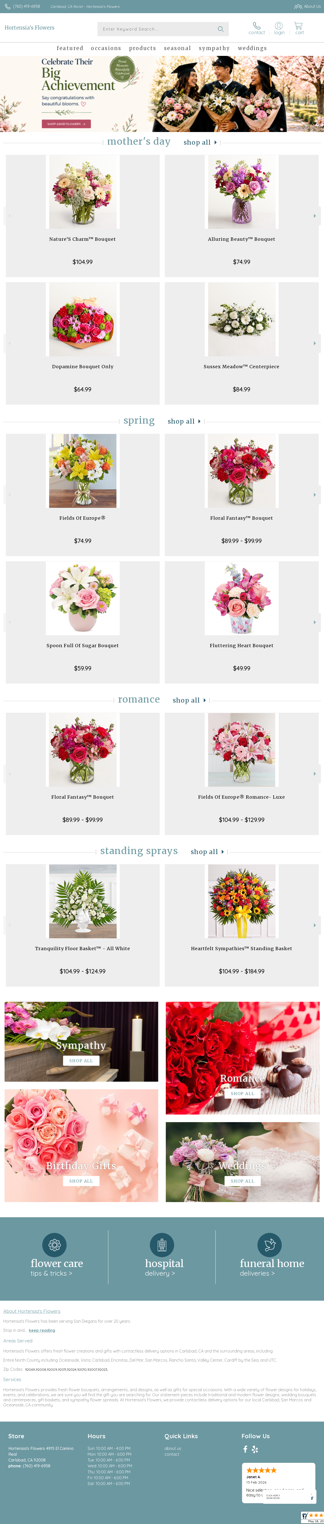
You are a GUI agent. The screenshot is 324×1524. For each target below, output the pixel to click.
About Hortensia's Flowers (31, 1311)
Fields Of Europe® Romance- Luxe (241, 797)
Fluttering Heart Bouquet (242, 645)
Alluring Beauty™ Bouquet (241, 239)
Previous (8, 215)
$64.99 (82, 389)
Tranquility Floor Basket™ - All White (82, 948)
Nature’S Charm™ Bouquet (82, 239)
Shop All (197, 142)
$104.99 (83, 262)
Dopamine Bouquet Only (82, 366)
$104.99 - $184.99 (242, 971)
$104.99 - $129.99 (242, 819)
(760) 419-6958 (26, 6)
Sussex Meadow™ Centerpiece (241, 366)
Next (315, 215)
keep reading (42, 1330)
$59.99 (82, 668)
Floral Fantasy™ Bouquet (241, 518)
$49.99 (241, 668)
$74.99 (241, 262)
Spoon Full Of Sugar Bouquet (83, 645)
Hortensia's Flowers (29, 28)
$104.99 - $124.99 (83, 971)
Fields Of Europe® (82, 518)
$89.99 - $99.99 (241, 541)
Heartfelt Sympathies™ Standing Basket (241, 948)
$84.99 (241, 389)
